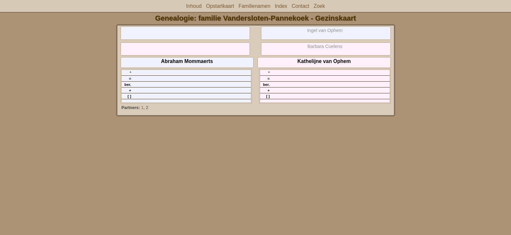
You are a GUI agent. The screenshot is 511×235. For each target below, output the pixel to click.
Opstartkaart (220, 6)
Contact (300, 6)
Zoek (319, 6)
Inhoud (194, 6)
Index (281, 6)
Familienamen (254, 6)
